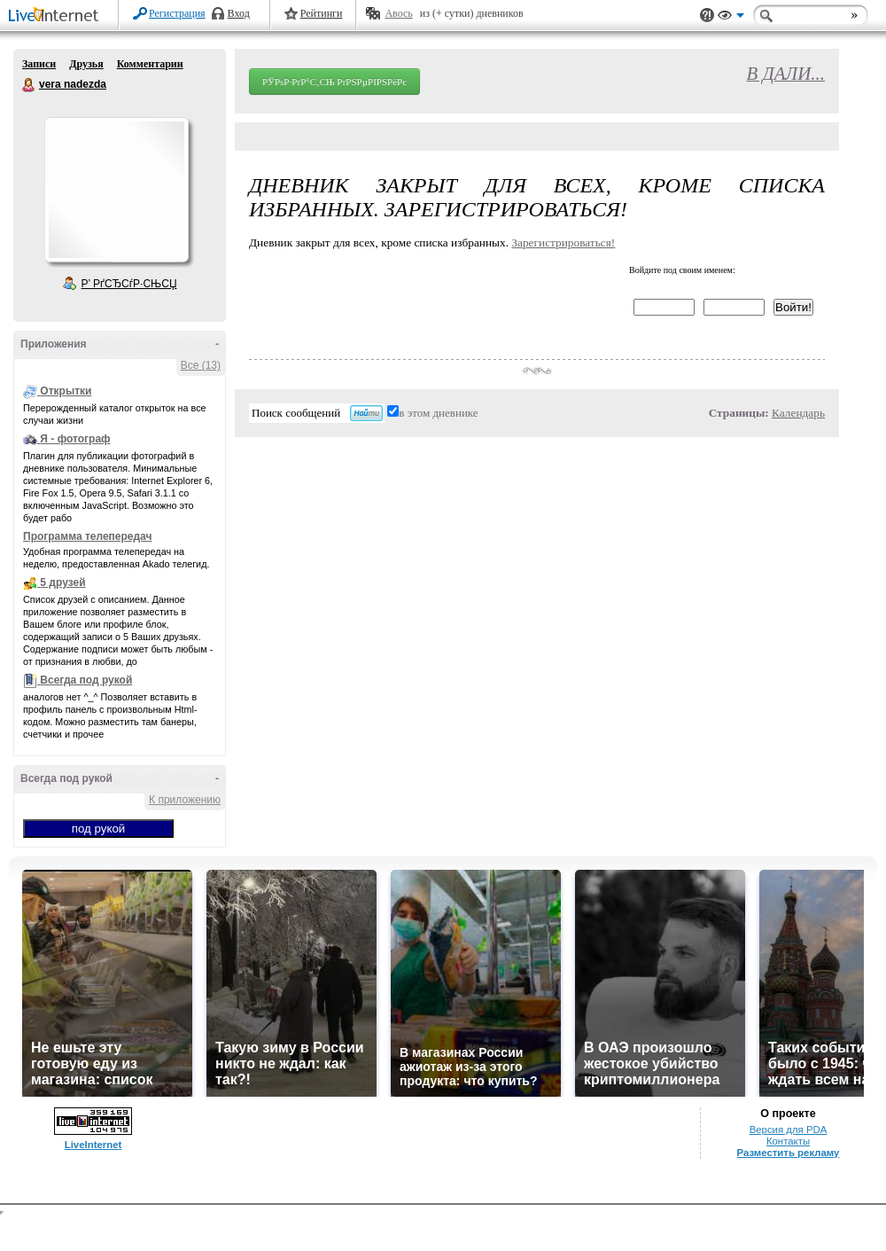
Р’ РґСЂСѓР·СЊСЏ (129, 284)
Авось (398, 13)
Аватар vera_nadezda (116, 189)
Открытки (65, 391)
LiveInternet (57, 16)
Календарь (798, 412)
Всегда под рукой (86, 680)
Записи (39, 64)
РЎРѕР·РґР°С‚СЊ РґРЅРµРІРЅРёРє (334, 81)
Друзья (86, 64)
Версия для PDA (789, 1129)
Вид (731, 18)
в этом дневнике (438, 412)
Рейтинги (321, 13)
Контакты (788, 1141)
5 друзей (62, 582)
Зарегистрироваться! (563, 242)
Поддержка (707, 15)
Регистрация (177, 13)
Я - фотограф (75, 439)
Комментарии (150, 64)
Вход (239, 13)
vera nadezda (29, 85)
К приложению (185, 800)
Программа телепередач (87, 536)
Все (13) (201, 365)
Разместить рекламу (788, 1152)
